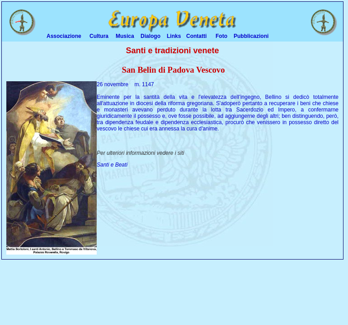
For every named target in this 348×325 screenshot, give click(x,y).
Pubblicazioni (251, 36)
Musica (125, 36)
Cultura (98, 36)
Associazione (64, 36)
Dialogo (150, 36)
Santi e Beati (112, 165)
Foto (221, 36)
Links (174, 36)
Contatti (196, 36)
